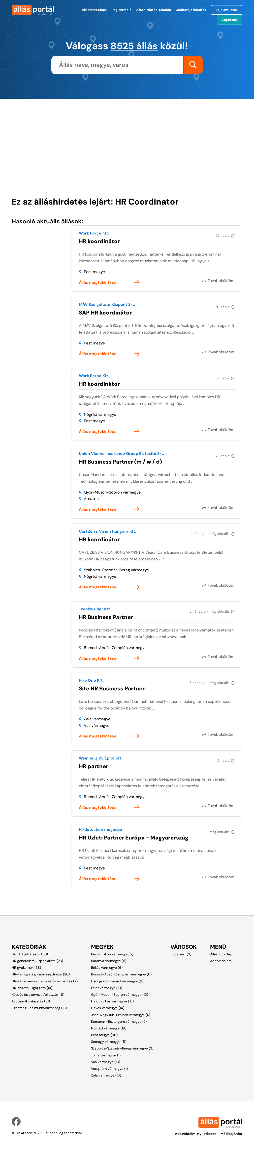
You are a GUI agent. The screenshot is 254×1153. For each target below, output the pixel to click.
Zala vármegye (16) (106, 1075)
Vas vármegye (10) (105, 1061)
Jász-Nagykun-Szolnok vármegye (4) (120, 1014)
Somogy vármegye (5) (108, 1041)
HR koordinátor (99, 241)
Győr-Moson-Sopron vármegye (112, 492)
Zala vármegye (97, 718)
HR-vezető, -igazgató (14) (32, 987)
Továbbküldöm (221, 280)
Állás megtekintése (98, 282)
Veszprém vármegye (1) (109, 1068)
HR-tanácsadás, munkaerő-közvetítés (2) (45, 981)
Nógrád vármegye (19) (108, 1028)
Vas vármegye (96, 725)
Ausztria (91, 498)
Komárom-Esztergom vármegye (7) (119, 1021)
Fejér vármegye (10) (106, 987)
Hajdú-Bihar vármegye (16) (112, 1001)
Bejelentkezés (227, 10)
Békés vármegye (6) (107, 967)
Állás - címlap (221, 954)
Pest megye (94, 271)
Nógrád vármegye (100, 414)
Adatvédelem (220, 960)
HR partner (93, 766)
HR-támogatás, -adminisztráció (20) (41, 974)
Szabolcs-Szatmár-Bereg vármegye (116, 569)
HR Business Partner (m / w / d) (120, 461)
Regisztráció (121, 10)
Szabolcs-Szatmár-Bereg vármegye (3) (122, 1048)
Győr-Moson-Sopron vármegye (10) (119, 994)
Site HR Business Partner (112, 688)
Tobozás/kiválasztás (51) (31, 1001)
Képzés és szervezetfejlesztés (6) (38, 994)
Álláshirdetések (94, 10)
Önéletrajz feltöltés (191, 10)
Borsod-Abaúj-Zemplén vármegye (115, 647)
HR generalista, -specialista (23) (37, 960)
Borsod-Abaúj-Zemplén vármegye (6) (121, 974)
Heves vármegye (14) (107, 1007)
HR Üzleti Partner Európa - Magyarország (133, 837)
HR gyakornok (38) (26, 967)
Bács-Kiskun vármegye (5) (112, 954)
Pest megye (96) (104, 1034)
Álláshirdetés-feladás (153, 10)
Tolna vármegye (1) (106, 1055)
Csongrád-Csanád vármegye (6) (117, 981)
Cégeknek (230, 20)
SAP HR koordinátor (105, 312)
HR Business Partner (106, 617)
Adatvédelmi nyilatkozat (195, 1133)
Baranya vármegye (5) (109, 960)
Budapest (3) (180, 954)
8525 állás (134, 45)
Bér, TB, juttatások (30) (30, 954)
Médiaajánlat (231, 1133)
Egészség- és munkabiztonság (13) (39, 1007)
